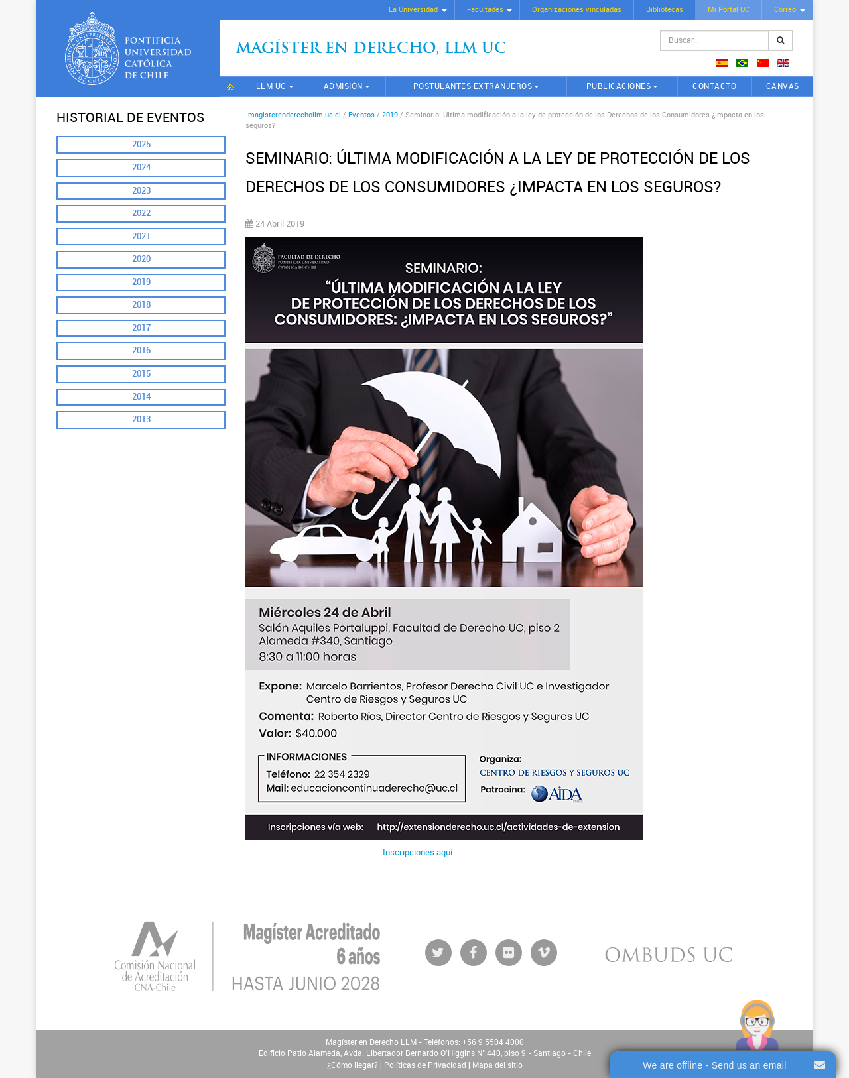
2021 (141, 236)
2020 (141, 259)
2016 (141, 350)
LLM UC (271, 86)
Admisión (343, 86)
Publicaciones (618, 86)
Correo (785, 9)
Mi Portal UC (729, 9)
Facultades (485, 9)
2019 (141, 282)
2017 (141, 328)
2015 (141, 374)
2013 (141, 419)
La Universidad (413, 9)
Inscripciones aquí (417, 852)
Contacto (714, 86)
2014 (141, 397)
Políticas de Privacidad (425, 1065)
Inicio (230, 86)
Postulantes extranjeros (473, 86)
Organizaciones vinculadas (576, 9)
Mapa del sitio (497, 1065)
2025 (141, 144)
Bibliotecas (664, 9)
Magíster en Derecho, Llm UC (371, 49)
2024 (141, 167)
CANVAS (782, 86)
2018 (141, 305)
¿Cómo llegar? (352, 1065)
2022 (141, 213)
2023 (141, 191)
